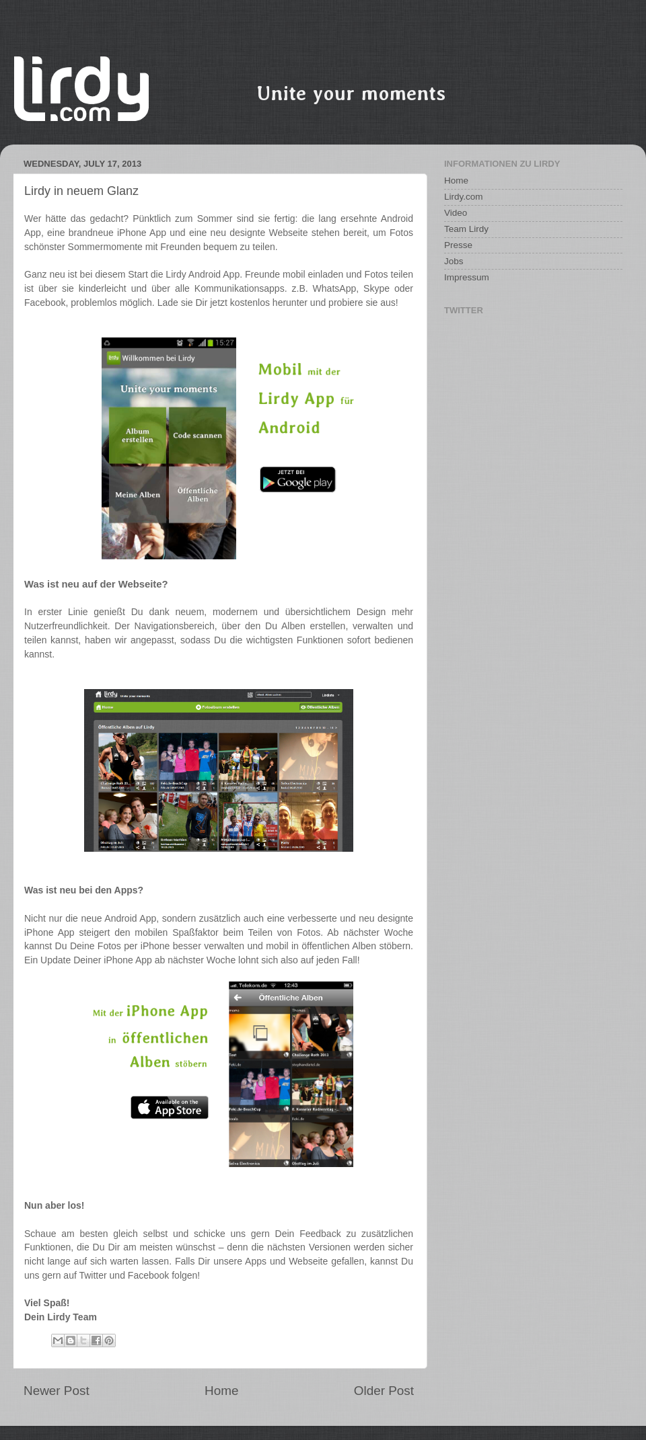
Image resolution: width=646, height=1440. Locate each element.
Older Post (384, 1391)
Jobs (454, 261)
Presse (458, 245)
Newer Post (56, 1391)
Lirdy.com (463, 197)
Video (455, 213)
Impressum (466, 277)
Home (221, 1391)
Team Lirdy (466, 229)
